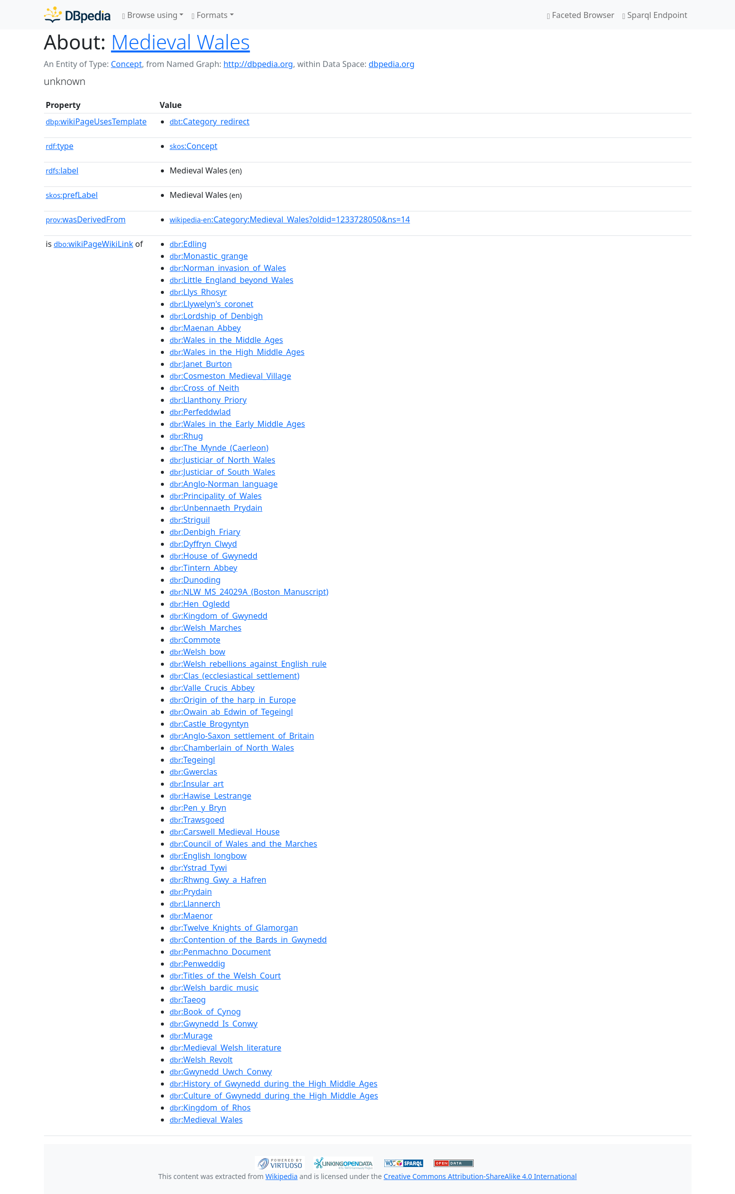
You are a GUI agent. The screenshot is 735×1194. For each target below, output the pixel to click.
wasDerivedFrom (86, 219)
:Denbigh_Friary (205, 531)
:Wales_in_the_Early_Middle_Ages (237, 423)
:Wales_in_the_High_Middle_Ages (237, 351)
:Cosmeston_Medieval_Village (230, 375)
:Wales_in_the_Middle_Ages (226, 339)
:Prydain (191, 891)
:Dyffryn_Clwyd (203, 543)
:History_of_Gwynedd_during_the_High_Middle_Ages (274, 1083)
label (62, 170)
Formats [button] (209, 14)
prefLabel (72, 194)
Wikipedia (281, 1176)
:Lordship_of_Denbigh (216, 315)
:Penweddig (197, 963)
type (60, 145)
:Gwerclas (193, 771)
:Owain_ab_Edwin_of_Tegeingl (231, 711)
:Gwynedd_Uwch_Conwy (221, 1071)
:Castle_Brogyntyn (209, 723)
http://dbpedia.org (258, 63)
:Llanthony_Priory (208, 399)
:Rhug (186, 435)
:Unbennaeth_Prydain (216, 507)
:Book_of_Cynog (205, 1011)
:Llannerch (195, 903)
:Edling (188, 243)
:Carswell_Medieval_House (225, 831)
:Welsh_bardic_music (214, 987)
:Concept (194, 145)
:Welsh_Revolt (201, 1059)
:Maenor (191, 915)
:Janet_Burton (201, 363)
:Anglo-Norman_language (224, 483)
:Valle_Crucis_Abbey (212, 687)
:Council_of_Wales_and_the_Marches (243, 843)
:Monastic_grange (209, 255)
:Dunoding (195, 579)
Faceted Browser (581, 14)
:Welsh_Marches (206, 627)
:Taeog (188, 999)
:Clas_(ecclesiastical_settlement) (235, 675)
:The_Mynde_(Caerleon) (219, 447)
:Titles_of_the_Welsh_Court (225, 975)
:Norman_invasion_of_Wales (228, 267)
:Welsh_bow (197, 651)
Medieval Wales (180, 41)
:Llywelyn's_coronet (212, 303)
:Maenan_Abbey (205, 327)
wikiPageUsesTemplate (96, 121)
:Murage (191, 1035)
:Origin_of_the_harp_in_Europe (233, 699)
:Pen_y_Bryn (198, 807)
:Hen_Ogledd (200, 603)
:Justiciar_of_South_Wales (222, 471)
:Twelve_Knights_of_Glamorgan (234, 927)
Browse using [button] (150, 14)
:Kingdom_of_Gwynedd (219, 615)
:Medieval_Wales (206, 1119)
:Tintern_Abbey (203, 567)
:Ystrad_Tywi (198, 867)
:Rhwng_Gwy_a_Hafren (218, 879)
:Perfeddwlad (200, 411)
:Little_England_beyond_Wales (232, 279)
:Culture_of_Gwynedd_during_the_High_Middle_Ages (274, 1095)
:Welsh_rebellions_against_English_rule (248, 663)
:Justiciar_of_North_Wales (222, 459)
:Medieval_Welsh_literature (226, 1047)
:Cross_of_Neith (204, 387)
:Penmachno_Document (220, 951)
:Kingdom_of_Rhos (210, 1107)
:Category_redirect (210, 121)
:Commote (195, 639)
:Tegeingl (192, 759)
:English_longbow (208, 855)
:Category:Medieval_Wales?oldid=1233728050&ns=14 (290, 219)
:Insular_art (197, 783)
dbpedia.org (392, 63)
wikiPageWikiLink (93, 243)
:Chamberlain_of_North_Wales (232, 747)
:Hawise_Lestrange (211, 795)
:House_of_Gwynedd (214, 555)
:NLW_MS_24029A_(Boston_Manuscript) (249, 591)
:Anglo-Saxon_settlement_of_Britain (242, 735)
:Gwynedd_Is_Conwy (214, 1023)
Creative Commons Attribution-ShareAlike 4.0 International (480, 1176)
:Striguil (190, 519)
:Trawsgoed (197, 819)
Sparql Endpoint (655, 14)
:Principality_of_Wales (216, 495)
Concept (126, 63)
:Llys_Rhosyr (198, 291)
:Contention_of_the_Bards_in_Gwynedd (248, 939)
